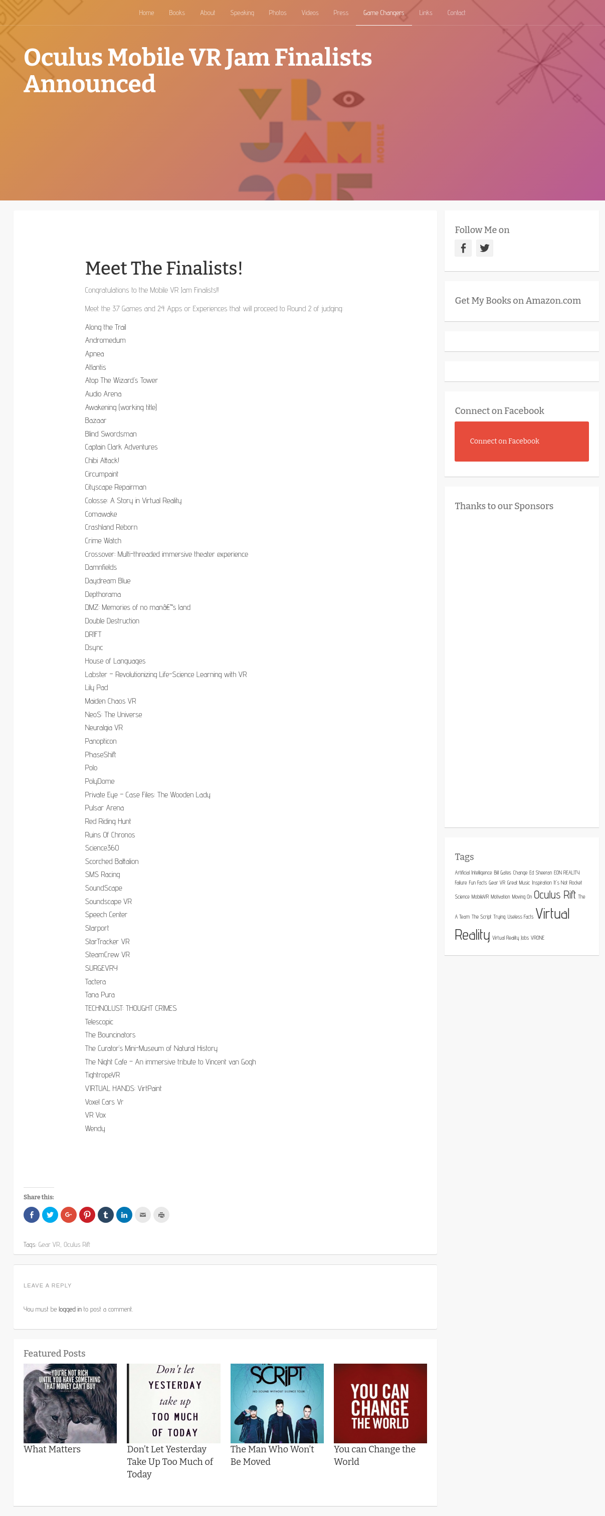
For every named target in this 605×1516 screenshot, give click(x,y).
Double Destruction (112, 620)
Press (341, 13)
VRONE (537, 938)
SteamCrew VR (107, 954)
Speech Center (106, 914)
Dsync (94, 647)
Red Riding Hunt (108, 821)
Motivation (500, 897)
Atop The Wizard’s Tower (121, 380)
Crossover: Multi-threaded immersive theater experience (166, 554)
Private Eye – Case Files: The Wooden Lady (148, 794)
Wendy (95, 1128)
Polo (91, 767)
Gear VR (497, 883)
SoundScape (103, 888)
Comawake (101, 514)
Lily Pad (96, 687)
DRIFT (93, 634)
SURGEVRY (101, 968)
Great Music (518, 883)
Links (426, 13)
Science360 (102, 847)
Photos (278, 13)
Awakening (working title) (121, 407)
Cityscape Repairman (115, 487)
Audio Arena (103, 393)
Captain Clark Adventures (121, 447)
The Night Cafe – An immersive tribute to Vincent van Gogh (170, 1061)
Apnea (94, 353)
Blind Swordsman (111, 434)
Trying (499, 917)
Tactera (95, 981)
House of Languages (115, 661)
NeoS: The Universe (113, 714)
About (207, 13)
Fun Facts (478, 883)
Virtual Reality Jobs (510, 938)
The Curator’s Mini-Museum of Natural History (151, 1048)
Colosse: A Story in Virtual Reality (133, 500)
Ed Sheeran (540, 873)
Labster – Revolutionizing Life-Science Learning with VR (166, 674)
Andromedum (105, 340)
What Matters (52, 1449)
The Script (482, 917)
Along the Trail (105, 327)
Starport (97, 928)
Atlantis (95, 367)
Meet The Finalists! (164, 269)
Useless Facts (520, 917)
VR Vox (95, 1115)
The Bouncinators (110, 1034)
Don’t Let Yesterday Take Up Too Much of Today (170, 1462)
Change (520, 873)
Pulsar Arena (104, 807)
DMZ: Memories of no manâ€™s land (137, 607)
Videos (310, 13)
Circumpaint (102, 474)
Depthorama (103, 594)
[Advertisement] (529, 667)
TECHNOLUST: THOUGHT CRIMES (131, 1008)
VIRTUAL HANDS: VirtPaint (123, 1088)
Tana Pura (100, 994)
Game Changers (383, 13)
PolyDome (100, 781)
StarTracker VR (107, 941)
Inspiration (541, 883)
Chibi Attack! (102, 460)
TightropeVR (102, 1074)
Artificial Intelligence (473, 873)
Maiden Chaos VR (110, 701)
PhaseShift (100, 754)
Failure (461, 883)
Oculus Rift (555, 894)
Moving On (522, 897)
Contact (457, 13)
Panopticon (101, 741)
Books (177, 13)
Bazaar (96, 420)
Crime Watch (103, 540)
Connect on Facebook (499, 410)
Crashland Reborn (111, 527)
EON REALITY (566, 873)
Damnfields (101, 567)
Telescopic (99, 1021)
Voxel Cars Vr (104, 1102)
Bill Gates (502, 873)
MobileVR (480, 897)
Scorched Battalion (112, 861)
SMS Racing (102, 874)
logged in (70, 1309)
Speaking (242, 13)
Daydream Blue (108, 580)
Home (146, 13)
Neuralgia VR (104, 727)
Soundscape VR (108, 901)
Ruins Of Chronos (110, 834)
